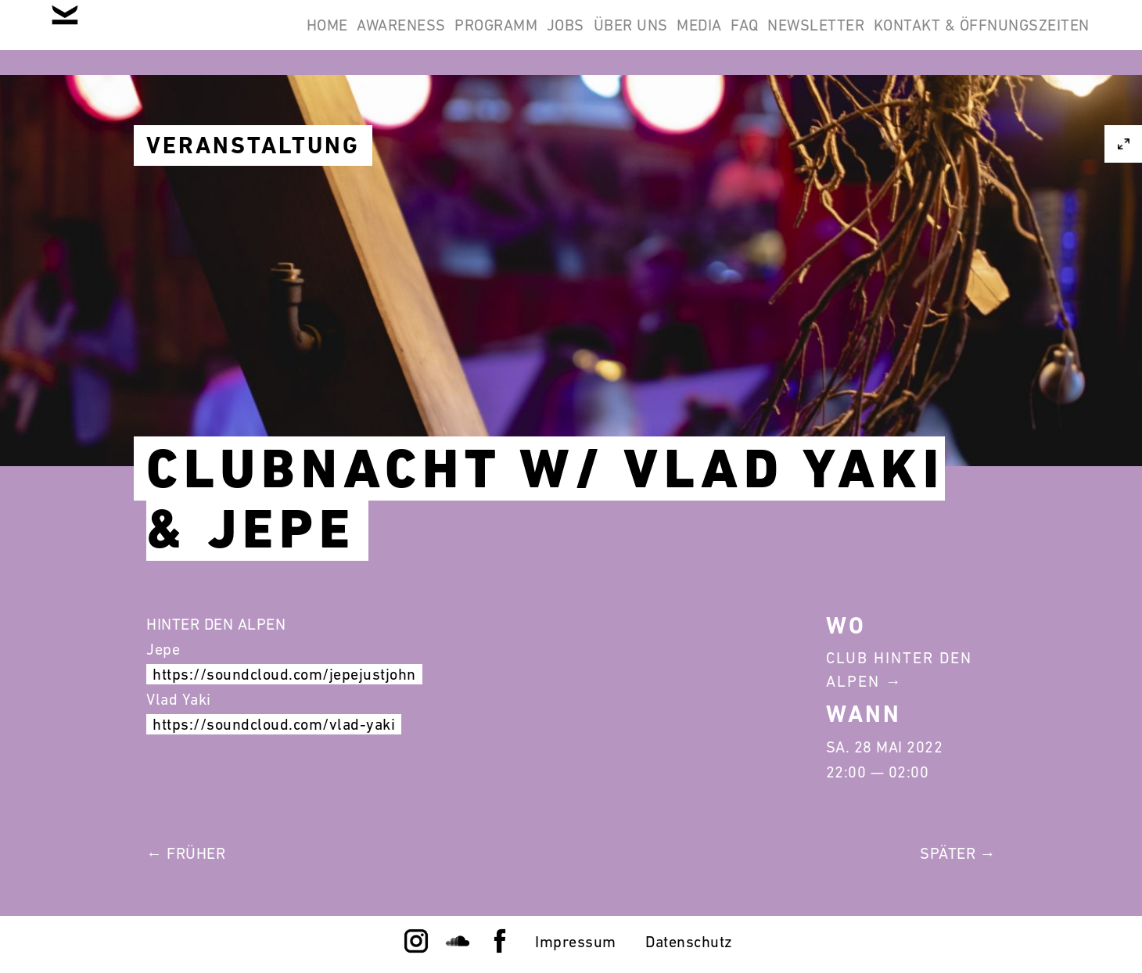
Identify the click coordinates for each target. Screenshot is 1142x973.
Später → (958, 853)
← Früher (185, 853)
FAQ (695, 37)
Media (629, 37)
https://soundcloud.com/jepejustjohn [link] (284, 674)
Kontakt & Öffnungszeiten (971, 37)
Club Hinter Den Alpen (899, 669)
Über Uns (539, 37)
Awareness (249, 37)
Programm (364, 37)
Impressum (575, 941)
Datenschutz (689, 941)
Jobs (454, 37)
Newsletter (786, 37)
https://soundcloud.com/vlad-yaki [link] (274, 724)
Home (155, 37)
